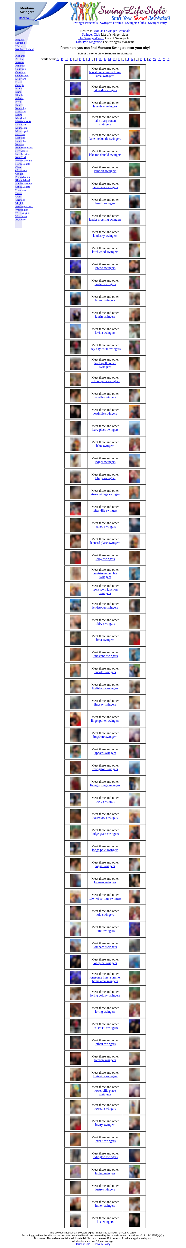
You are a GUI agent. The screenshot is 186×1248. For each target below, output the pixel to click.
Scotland (20, 42)
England (19, 39)
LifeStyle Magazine (89, 42)
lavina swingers (105, 332)
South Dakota (22, 186)
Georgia (19, 85)
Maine (18, 114)
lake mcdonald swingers (105, 138)
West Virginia (22, 212)
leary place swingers (105, 429)
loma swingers (105, 930)
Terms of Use (83, 1244)
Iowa (18, 101)
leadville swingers (105, 413)
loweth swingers (105, 1108)
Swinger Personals (85, 23)
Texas (18, 193)
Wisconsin (21, 216)
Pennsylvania (22, 176)
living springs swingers (105, 785)
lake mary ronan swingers (105, 122)
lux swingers (105, 1221)
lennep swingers (105, 526)
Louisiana (20, 111)
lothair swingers (105, 1044)
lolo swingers (105, 914)
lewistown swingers (105, 607)
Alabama (20, 55)
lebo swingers (105, 446)
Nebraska (20, 140)
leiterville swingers (105, 510)
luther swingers (105, 1205)
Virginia (19, 203)
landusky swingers (105, 235)
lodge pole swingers (105, 850)
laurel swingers (105, 300)
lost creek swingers (105, 1027)
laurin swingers (105, 316)
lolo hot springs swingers (105, 898)
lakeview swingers (105, 106)
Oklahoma (21, 170)
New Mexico (22, 154)
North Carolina (23, 160)
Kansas (19, 104)
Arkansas (20, 65)
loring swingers (105, 1011)
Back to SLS (27, 18)
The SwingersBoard (91, 38)
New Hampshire (24, 147)
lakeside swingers (105, 90)
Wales (18, 45)
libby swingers (105, 623)
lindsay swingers (105, 704)
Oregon (19, 173)
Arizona (19, 62)
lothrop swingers (105, 1060)
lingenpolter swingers (105, 720)
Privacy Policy (102, 1244)
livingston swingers (105, 769)
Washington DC (24, 206)
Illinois (19, 95)
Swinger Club (91, 34)
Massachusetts (23, 121)
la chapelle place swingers (105, 365)
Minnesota (21, 127)
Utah (18, 196)
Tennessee (21, 190)
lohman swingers (105, 882)
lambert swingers (105, 171)
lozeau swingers (105, 1141)
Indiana (19, 98)
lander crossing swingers (105, 219)
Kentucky (20, 108)
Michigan (20, 124)
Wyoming (20, 219)
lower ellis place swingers (105, 1092)
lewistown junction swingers (105, 591)
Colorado (20, 72)
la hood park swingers (105, 381)
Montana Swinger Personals (111, 31)
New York (20, 157)
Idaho (18, 91)
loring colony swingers (105, 995)
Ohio (18, 167)
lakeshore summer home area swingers (105, 74)
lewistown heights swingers (105, 575)
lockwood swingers (105, 817)
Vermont (20, 199)
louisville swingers (105, 1076)
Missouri (20, 134)
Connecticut (21, 75)
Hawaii (19, 88)
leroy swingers (105, 559)
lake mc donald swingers (105, 155)
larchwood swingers (105, 252)
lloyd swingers (105, 801)
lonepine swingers (105, 963)
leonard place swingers (105, 543)
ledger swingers (105, 462)
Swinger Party (157, 23)
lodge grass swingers (105, 833)
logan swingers (105, 866)
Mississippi (21, 131)
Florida (19, 81)
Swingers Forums (111, 23)
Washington (21, 209)
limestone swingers (105, 656)
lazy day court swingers (105, 349)
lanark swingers (105, 203)
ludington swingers (105, 1157)
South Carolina (23, 183)
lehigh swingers (105, 478)
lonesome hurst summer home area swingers (105, 979)
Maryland (20, 118)
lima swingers (105, 639)
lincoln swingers (105, 672)
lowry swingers (105, 1124)
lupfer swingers (105, 1173)
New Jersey (21, 150)
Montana (20, 137)
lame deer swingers (105, 187)
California (20, 68)
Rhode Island (22, 180)
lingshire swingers (105, 736)
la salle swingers (105, 397)
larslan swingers (105, 284)
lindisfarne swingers (105, 688)
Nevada (19, 144)
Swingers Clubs (135, 23)
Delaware (20, 78)
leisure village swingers (105, 494)
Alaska (19, 59)
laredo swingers (105, 268)
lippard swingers (105, 753)
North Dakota (22, 163)
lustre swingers (105, 1189)
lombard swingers (105, 947)
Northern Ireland (24, 49)
